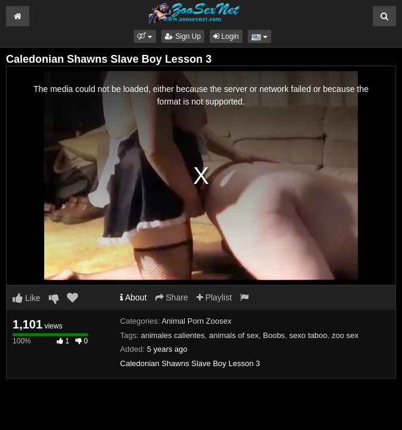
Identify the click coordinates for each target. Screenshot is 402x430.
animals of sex (234, 335)
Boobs (274, 335)
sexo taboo (308, 335)
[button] (145, 36)
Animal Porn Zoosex (196, 321)
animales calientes (173, 335)
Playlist (214, 297)
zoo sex (345, 335)
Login (226, 36)
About (133, 297)
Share (171, 297)
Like (27, 298)
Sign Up (183, 36)
